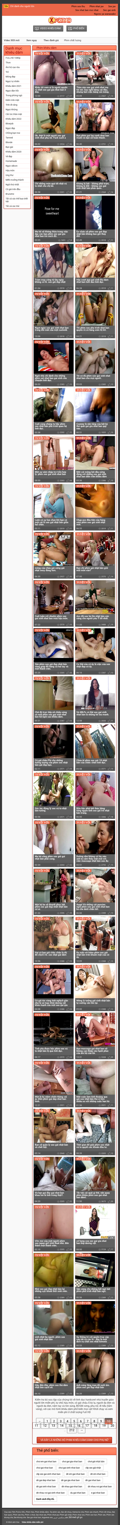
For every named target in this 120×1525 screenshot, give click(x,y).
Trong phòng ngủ (14, 95)
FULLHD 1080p (13, 58)
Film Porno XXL (18, 1512)
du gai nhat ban (77, 1493)
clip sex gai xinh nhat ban (48, 1474)
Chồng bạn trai (13, 133)
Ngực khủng (12, 109)
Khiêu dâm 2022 (13, 119)
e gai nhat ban (98, 1493)
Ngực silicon (12, 166)
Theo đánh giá (51, 40)
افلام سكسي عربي (60, 1517)
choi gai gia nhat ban (72, 1461)
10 (108, 1421)
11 (36, 1425)
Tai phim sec (55, 1512)
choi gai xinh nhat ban (69, 1468)
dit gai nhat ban (92, 1480)
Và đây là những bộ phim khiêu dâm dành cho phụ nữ (74, 1440)
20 (112, 1425)
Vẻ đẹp (9, 156)
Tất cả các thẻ (12, 206)
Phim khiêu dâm (42, 1512)
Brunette (10, 194)
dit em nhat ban (97, 1474)
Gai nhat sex (41, 1515)
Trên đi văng (11, 105)
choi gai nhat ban (44, 1468)
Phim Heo (30, 1512)
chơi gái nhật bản (96, 1461)
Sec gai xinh (109, 10)
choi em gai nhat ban (46, 1461)
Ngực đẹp (10, 128)
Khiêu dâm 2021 (13, 86)
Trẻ (7, 72)
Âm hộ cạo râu (13, 67)
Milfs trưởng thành (15, 180)
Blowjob (9, 123)
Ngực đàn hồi (12, 90)
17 (87, 1425)
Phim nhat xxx (78, 1515)
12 (45, 1425)
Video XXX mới (12, 40)
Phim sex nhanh (91, 1512)
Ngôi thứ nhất (12, 184)
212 (71, 1430)
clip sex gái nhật (93, 1468)
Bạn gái (9, 147)
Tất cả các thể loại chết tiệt (17, 200)
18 (95, 1425)
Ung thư (9, 175)
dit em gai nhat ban (75, 1474)
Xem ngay (31, 40)
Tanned (9, 137)
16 (78, 1425)
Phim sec (102, 1515)
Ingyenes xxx (47, 1517)
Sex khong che (20, 1517)
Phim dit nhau (105, 1512)
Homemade (11, 161)
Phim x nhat (30, 1515)
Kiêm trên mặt (12, 100)
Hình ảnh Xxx (13, 1522)
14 (61, 1425)
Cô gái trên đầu (13, 189)
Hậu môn (10, 170)
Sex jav (112, 6)
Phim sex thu (78, 6)
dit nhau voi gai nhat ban (100, 1486)
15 (70, 1425)
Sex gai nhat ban (34, 1517)
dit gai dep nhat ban (45, 1480)
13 (53, 1425)
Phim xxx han (91, 1515)
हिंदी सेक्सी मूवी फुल (75, 1517)
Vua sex (7, 1512)
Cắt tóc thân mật (14, 114)
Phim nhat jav (97, 6)
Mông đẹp (10, 76)
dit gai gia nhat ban (70, 1480)
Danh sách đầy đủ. (45, 1499)
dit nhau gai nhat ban (72, 1486)
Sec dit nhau (66, 1512)
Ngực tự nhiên (12, 81)
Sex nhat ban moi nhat (86, 10)
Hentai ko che (78, 1512)
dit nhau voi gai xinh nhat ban (50, 1493)
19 (104, 1425)
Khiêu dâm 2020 (13, 151)
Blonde (9, 142)
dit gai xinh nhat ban (46, 1486)
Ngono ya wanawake (105, 14)
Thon (8, 62)
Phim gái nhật (66, 1515)
